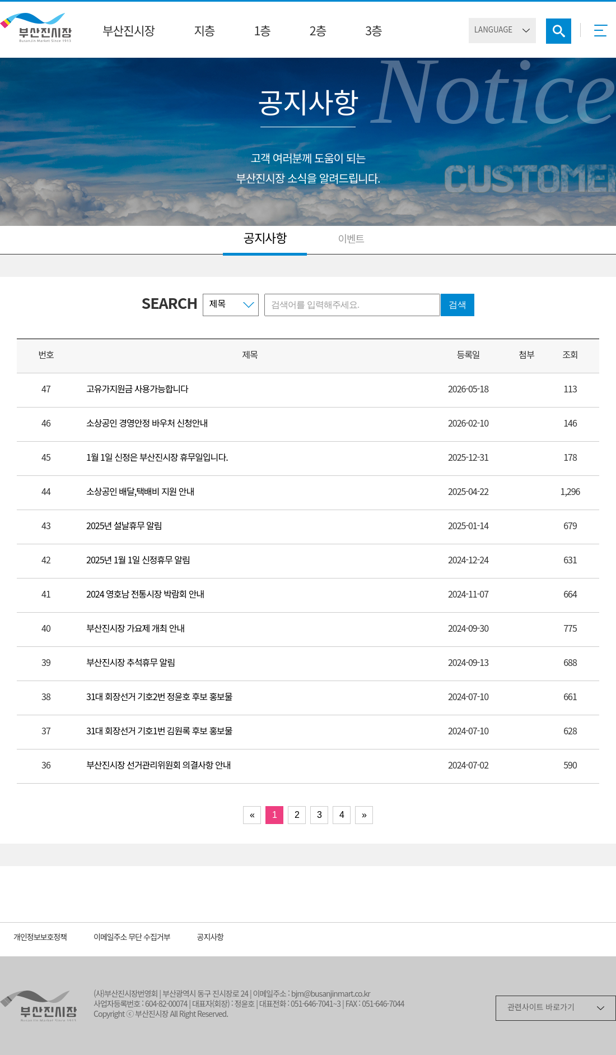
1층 (262, 32)
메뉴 (604, 34)
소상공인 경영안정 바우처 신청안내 (146, 424)
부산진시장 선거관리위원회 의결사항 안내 (158, 766)
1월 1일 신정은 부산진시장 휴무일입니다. (157, 458)
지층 (204, 32)
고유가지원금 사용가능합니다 (137, 390)
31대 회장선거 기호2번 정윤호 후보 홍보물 (159, 697)
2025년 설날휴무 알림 (124, 526)
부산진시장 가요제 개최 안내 (135, 629)
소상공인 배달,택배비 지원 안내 (140, 492)
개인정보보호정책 (40, 938)
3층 (373, 32)
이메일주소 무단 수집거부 (132, 938)
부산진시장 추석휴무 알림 (130, 663)
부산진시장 (128, 32)
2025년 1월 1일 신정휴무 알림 (138, 561)
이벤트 (351, 240)
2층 (318, 32)
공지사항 (265, 239)
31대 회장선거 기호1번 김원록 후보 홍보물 (159, 732)
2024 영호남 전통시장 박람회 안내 (145, 595)
